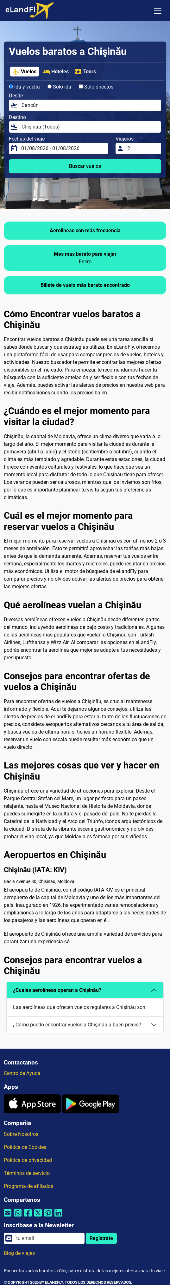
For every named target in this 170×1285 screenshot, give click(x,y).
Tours (85, 72)
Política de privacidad (28, 1160)
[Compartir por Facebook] (28, 1217)
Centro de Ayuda (22, 1073)
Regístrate (101, 1238)
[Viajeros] (142, 148)
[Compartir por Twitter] (38, 1217)
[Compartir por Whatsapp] (18, 1217)
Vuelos (24, 72)
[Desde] (89, 105)
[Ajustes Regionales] (144, 11)
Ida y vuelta (24, 87)
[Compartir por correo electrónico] (7, 1217)
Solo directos (96, 87)
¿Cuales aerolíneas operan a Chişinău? (57, 990)
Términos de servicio (27, 1173)
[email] (48, 1238)
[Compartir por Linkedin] (58, 1217)
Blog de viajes (19, 1253)
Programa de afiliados (28, 1186)
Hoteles (55, 72)
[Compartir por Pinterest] (48, 1217)
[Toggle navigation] (157, 11)
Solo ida (59, 87)
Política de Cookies (25, 1147)
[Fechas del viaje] (62, 148)
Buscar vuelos (85, 166)
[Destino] (89, 127)
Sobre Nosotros (21, 1134)
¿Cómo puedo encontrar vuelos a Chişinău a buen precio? (77, 1025)
